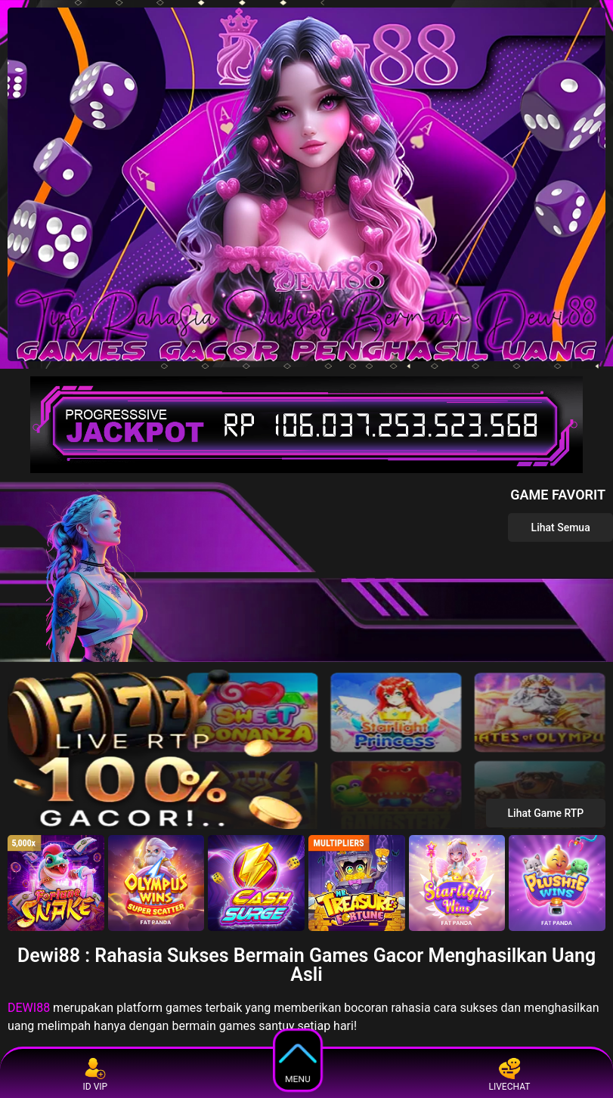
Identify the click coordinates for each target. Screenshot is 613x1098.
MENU (298, 1059)
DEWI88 (29, 1008)
